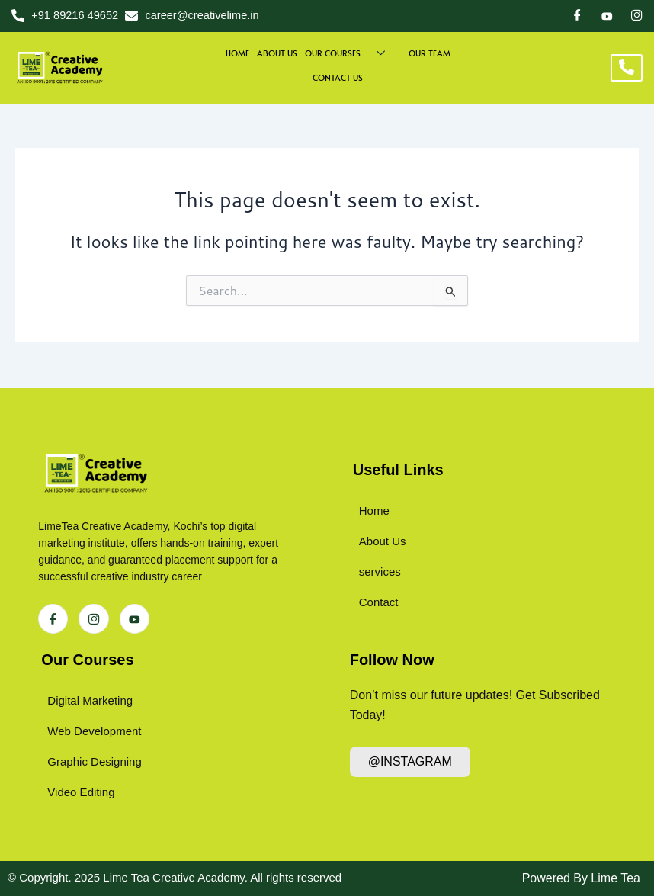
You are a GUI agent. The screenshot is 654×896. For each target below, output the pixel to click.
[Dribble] (607, 15)
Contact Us (338, 77)
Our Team (429, 53)
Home (237, 53)
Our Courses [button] (350, 53)
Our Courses (87, 659)
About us (277, 53)
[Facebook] (577, 16)
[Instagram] (637, 16)
